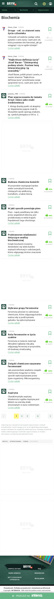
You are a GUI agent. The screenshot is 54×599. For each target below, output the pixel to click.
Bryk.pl (5, 441)
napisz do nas (14, 569)
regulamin (39, 578)
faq (39, 569)
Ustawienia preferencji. (41, 588)
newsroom (39, 573)
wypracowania (15, 441)
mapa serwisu (14, 573)
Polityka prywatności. (22, 588)
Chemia (25, 441)
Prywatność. (8, 588)
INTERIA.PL (15, 590)
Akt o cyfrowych (14, 578)
